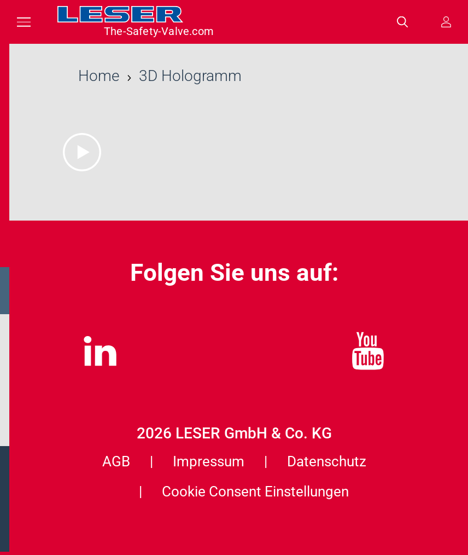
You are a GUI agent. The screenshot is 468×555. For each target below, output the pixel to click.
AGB (116, 461)
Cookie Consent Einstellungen (255, 491)
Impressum (208, 461)
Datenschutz (326, 461)
